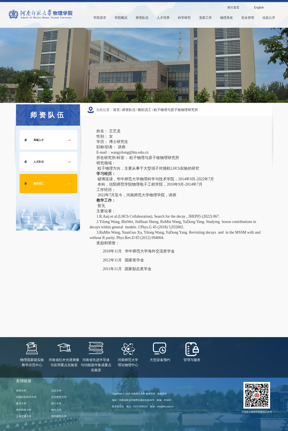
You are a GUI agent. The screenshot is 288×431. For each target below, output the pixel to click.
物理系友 (226, 17)
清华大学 (21, 390)
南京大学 (56, 409)
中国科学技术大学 (26, 397)
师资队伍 (142, 17)
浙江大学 (56, 403)
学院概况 (121, 17)
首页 (116, 110)
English (259, 7)
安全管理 (247, 17)
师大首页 (233, 7)
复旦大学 (21, 403)
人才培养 (163, 17)
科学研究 (184, 17)
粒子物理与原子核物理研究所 (176, 110)
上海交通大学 (23, 416)
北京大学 (56, 390)
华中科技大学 (23, 409)
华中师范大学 (59, 416)
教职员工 (144, 110)
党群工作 (205, 17)
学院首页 (99, 17)
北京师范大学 (59, 397)
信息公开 (268, 17)
